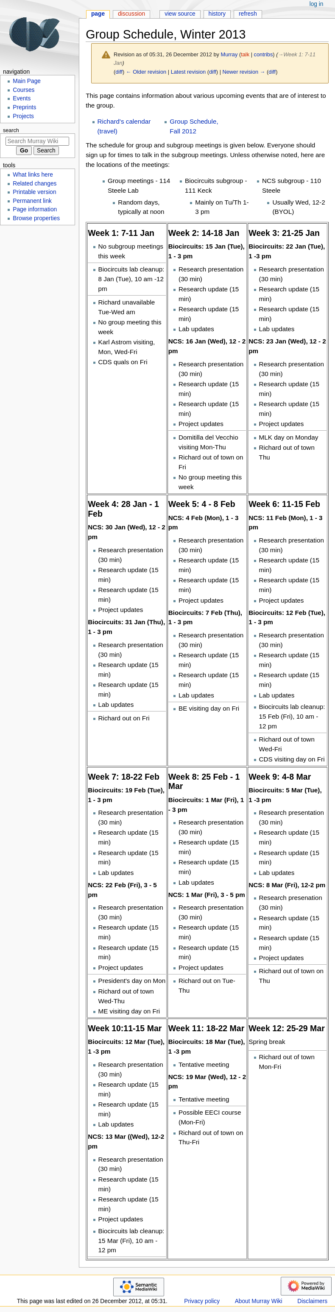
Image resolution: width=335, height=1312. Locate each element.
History (217, 14)
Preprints (24, 107)
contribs (263, 54)
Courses (23, 90)
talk (245, 54)
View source (180, 14)
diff (119, 72)
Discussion (131, 14)
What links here (33, 175)
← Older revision (146, 72)
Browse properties (36, 218)
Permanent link (32, 201)
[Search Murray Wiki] (37, 141)
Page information (35, 209)
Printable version (34, 192)
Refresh (248, 14)
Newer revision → (244, 72)
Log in (317, 4)
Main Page (27, 81)
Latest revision (188, 72)
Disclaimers (312, 1301)
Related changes (34, 183)
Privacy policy (202, 1301)
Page (98, 14)
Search (11, 130)
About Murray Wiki (258, 1301)
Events (22, 98)
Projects (23, 116)
